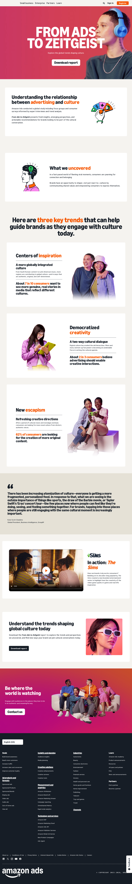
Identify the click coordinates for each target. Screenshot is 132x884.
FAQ (110, 771)
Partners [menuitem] (113, 781)
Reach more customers (10, 760)
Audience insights (44, 757)
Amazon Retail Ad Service (46, 834)
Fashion (75, 771)
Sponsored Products (9, 788)
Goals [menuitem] (4, 753)
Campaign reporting (44, 802)
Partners (50, 3)
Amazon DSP (42, 820)
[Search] (104, 3)
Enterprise (40, 3)
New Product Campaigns (46, 837)
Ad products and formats (9, 779)
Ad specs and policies (116, 767)
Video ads (5, 798)
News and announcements (117, 774)
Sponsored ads (7, 784)
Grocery (75, 778)
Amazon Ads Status (76, 855)
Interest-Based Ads (47, 855)
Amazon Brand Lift (44, 795)
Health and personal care (81, 781)
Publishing (76, 792)
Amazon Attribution (44, 791)
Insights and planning (46, 753)
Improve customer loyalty (11, 771)
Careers (89, 855)
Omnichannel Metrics (45, 805)
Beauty (75, 760)
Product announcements (117, 760)
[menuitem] (12, 797)
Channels (77, 809)
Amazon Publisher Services (47, 830)
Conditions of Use (18, 855)
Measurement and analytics (45, 786)
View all (5, 809)
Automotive (77, 757)
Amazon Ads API (43, 827)
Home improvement (80, 788)
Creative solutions (45, 767)
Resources (112, 764)
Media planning (43, 760)
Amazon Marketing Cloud (46, 823)
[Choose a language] (12, 742)
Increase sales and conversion (12, 767)
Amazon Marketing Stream (47, 798)
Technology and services (48, 816)
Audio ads (5, 802)
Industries (77, 753)
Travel (75, 803)
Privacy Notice (32, 855)
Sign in (110, 3)
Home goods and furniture (82, 785)
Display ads (6, 795)
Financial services (79, 774)
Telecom (76, 796)
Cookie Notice (61, 855)
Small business (26, 3)
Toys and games (78, 799)
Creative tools (42, 778)
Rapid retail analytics (44, 809)
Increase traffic (7, 764)
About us (5, 855)
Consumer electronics (80, 764)
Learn (59, 3)
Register (123, 3)
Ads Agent (41, 841)
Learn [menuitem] (111, 753)
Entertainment (78, 767)
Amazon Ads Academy (116, 757)
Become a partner (115, 788)
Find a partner (113, 785)
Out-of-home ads (8, 805)
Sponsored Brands (8, 791)
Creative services (43, 774)
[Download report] (66, 62)
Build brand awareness (9, 757)
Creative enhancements (46, 771)
